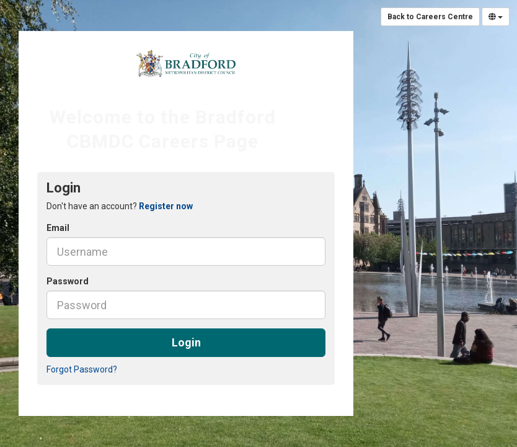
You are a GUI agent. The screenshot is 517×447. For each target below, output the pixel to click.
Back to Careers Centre (430, 16)
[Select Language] (496, 16)
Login (186, 342)
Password (67, 281)
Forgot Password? (81, 369)
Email (57, 228)
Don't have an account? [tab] (119, 206)
